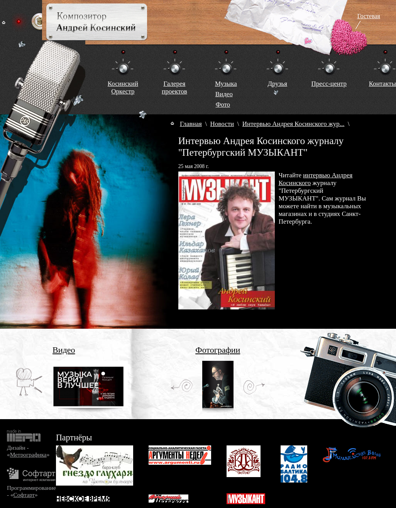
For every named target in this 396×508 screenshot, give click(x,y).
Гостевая (368, 16)
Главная (191, 123)
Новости (222, 123)
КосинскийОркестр (123, 87)
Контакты (382, 83)
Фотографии (217, 350)
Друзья (277, 83)
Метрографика (28, 454)
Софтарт (24, 494)
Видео (224, 94)
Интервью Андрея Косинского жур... (293, 123)
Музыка (226, 83)
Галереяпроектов (174, 87)
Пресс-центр (329, 83)
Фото (223, 104)
